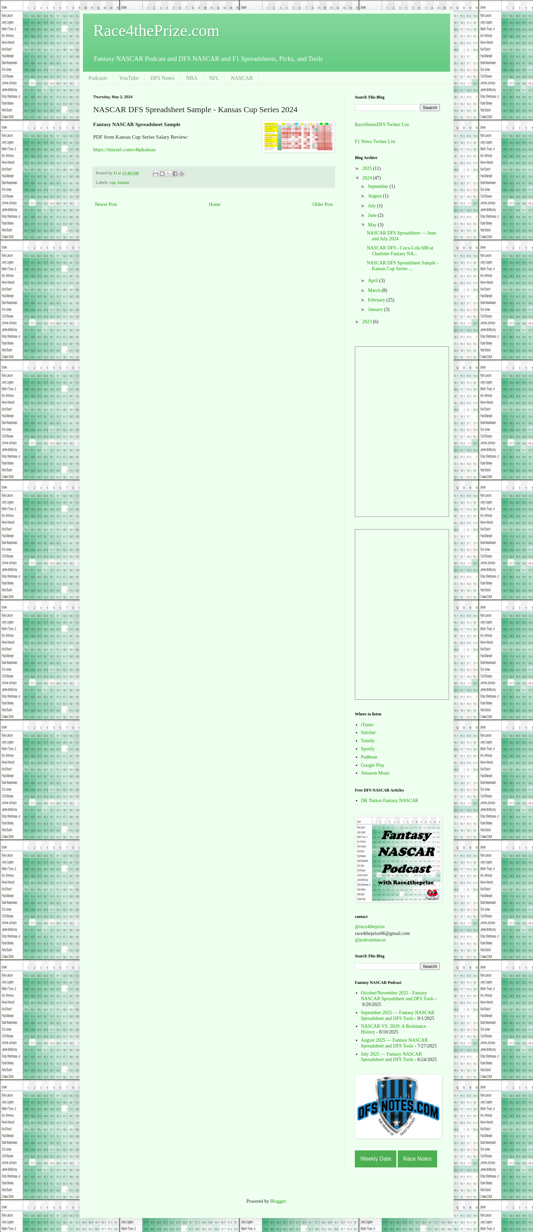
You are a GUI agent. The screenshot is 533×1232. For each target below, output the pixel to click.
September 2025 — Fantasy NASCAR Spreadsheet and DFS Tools (397, 1015)
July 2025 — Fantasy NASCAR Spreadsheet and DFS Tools (391, 1057)
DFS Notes (162, 78)
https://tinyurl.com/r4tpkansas (124, 149)
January (376, 309)
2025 (367, 168)
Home (215, 204)
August (375, 195)
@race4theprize (370, 926)
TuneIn (368, 740)
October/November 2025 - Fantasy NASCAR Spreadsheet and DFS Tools (397, 995)
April (373, 280)
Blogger (277, 1201)
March (374, 290)
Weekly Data (375, 1159)
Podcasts (97, 78)
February (377, 299)
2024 (367, 177)
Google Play (373, 765)
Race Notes (417, 1159)
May (373, 224)
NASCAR (242, 78)
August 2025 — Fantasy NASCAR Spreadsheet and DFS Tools (394, 1043)
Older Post (323, 204)
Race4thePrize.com (156, 30)
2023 (367, 321)
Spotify (368, 748)
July (372, 205)
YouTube (129, 78)
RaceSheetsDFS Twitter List (382, 124)
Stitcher (368, 732)
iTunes (367, 724)
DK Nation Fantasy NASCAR (389, 800)
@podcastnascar (370, 939)
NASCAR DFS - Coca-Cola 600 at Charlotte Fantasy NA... (400, 250)
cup (112, 182)
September (378, 186)
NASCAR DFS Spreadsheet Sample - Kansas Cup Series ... (403, 265)
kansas (124, 182)
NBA (191, 78)
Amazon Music (375, 773)
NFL (214, 78)
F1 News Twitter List (375, 141)
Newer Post (106, 204)
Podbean (369, 757)
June (373, 215)
